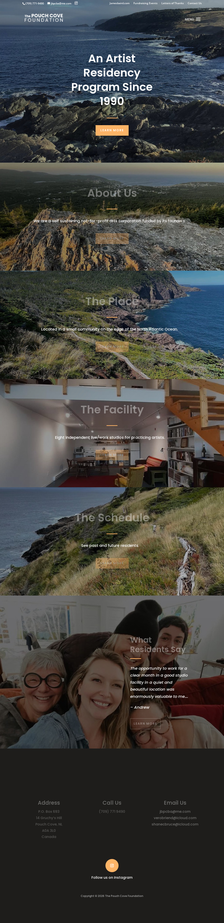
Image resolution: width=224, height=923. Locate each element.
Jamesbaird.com (120, 3)
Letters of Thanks (172, 3)
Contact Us (195, 3)
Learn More (112, 130)
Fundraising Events (145, 3)
